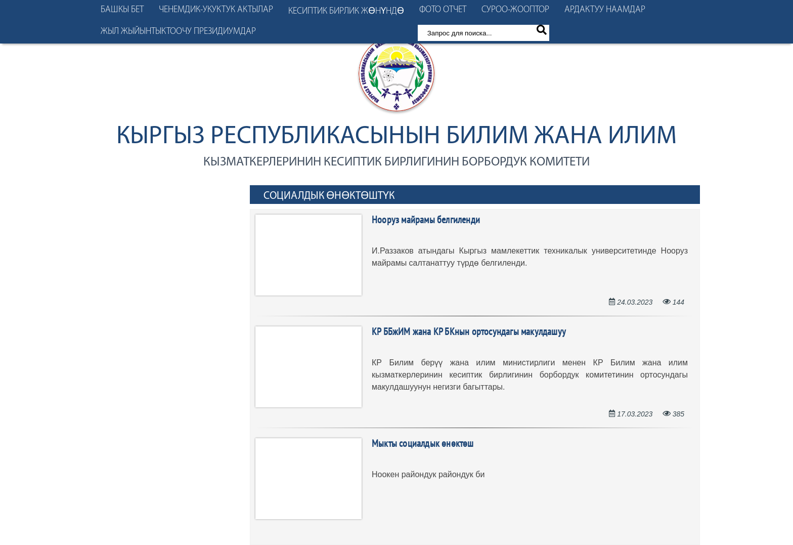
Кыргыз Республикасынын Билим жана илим (396, 137)
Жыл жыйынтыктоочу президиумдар (178, 31)
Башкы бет (122, 10)
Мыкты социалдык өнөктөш (423, 444)
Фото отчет (442, 10)
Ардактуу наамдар (604, 10)
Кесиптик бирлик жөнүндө (346, 11)
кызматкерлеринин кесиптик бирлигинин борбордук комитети (396, 162)
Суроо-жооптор (515, 10)
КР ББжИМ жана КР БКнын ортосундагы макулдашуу (469, 332)
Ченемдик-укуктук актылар (216, 10)
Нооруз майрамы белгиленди (426, 220)
